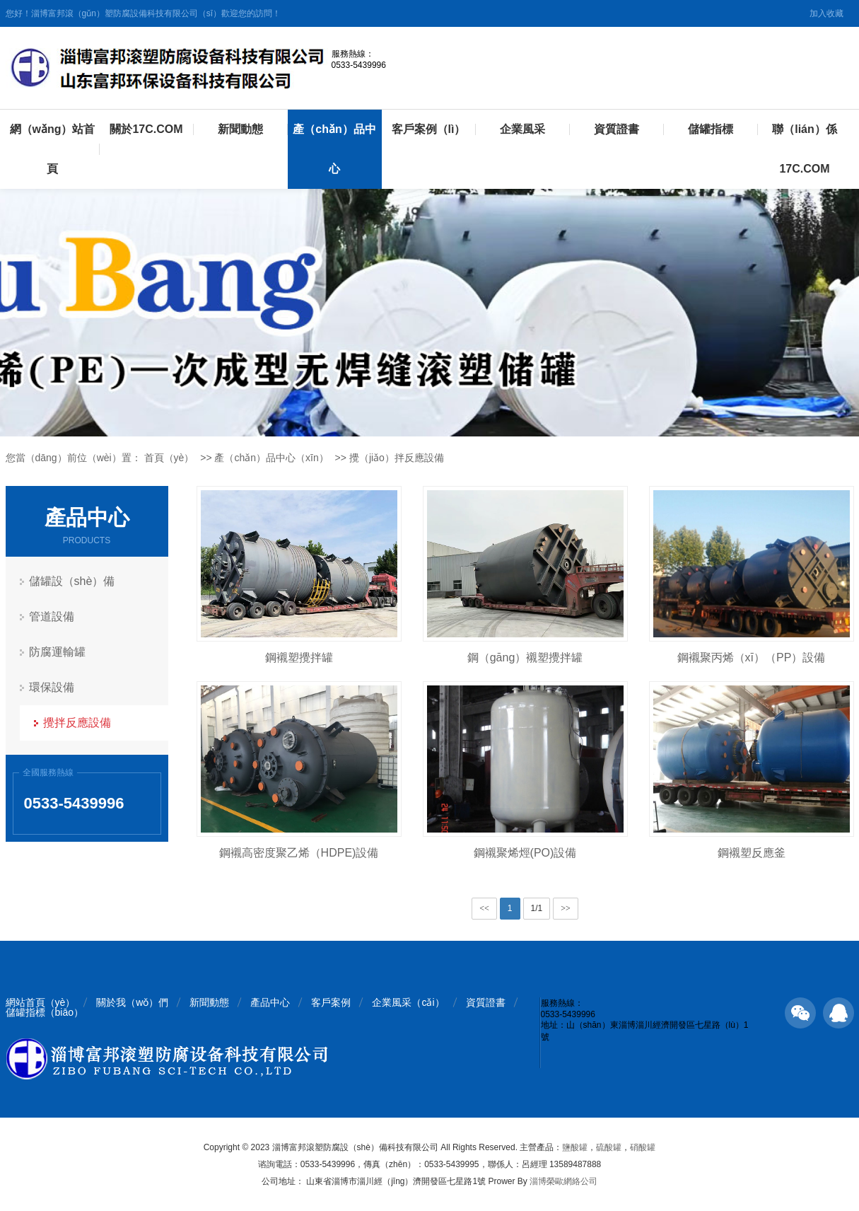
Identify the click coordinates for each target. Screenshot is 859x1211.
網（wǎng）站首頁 (52, 149)
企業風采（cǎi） (408, 1002)
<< (484, 908)
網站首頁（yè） (41, 1002)
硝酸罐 (642, 1147)
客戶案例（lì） (429, 129)
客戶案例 (331, 1002)
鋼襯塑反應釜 (751, 853)
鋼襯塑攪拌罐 (299, 657)
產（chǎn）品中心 (334, 149)
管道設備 (51, 616)
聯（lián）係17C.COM (804, 149)
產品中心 (270, 1002)
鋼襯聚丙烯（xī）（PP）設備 (751, 657)
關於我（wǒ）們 (132, 1002)
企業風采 (522, 129)
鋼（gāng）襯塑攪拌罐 (525, 657)
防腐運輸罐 (57, 652)
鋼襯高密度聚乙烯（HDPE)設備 (299, 853)
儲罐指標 (710, 129)
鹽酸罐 (575, 1147)
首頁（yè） (169, 457)
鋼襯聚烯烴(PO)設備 (525, 853)
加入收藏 (826, 13)
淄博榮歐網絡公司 (563, 1181)
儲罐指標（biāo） (44, 1012)
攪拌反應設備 (77, 723)
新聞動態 (240, 129)
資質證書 (616, 129)
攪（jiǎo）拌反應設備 (396, 457)
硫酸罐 (608, 1147)
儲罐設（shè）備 (72, 581)
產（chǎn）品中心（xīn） (271, 457)
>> (566, 908)
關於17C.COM (146, 129)
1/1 (537, 908)
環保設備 (51, 687)
